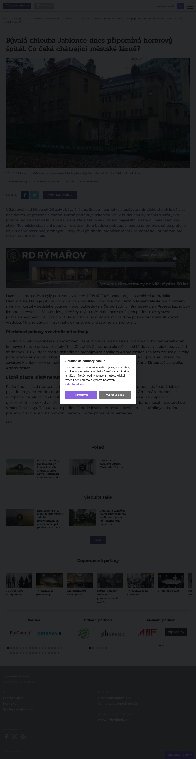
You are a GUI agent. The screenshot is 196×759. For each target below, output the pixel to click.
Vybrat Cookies (115, 394)
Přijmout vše (81, 394)
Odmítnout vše (74, 384)
